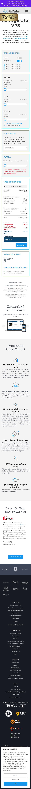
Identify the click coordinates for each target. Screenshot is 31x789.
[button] (4, 326)
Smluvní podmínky (15, 697)
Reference (15, 694)
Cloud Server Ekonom (15, 610)
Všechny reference (15, 556)
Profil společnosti (15, 689)
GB (6, 96)
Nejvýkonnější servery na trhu (15, 365)
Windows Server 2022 (13, 65)
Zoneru (22, 525)
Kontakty (15, 686)
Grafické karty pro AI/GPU (15, 641)
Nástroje (15, 665)
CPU (7, 77)
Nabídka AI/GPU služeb (15, 625)
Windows (7, 61)
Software (15, 638)
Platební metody (15, 670)
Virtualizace (15, 636)
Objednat (21, 245)
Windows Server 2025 (13, 67)
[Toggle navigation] (28, 11)
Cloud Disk (15, 618)
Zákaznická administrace (15, 308)
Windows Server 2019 (13, 69)
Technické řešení (15, 633)
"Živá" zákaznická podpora (15, 440)
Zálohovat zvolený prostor (13, 123)
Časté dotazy (15, 668)
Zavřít (15, 775)
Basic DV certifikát (15, 646)
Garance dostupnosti (15, 675)
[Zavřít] (29, 3)
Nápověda (15, 662)
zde (25, 5)
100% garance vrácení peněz (15, 465)
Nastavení (15, 779)
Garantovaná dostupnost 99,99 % (15, 410)
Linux (6, 58)
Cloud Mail (15, 613)
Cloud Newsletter (15, 615)
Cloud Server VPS (8, 286)
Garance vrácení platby (15, 678)
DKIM (15, 654)
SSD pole (15, 649)
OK (15, 783)
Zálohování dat (15, 651)
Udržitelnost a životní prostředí (15, 692)
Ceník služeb (15, 673)
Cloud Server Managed (21, 38)
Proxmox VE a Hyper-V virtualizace (15, 486)
